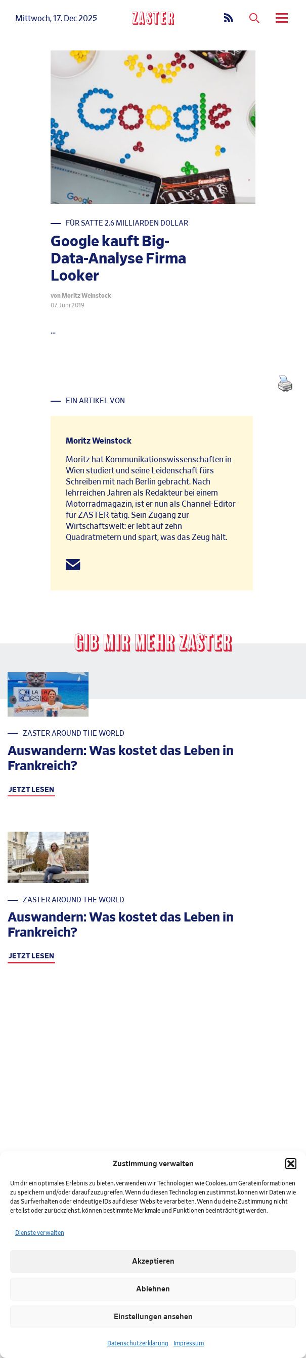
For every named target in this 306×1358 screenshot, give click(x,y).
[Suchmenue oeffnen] (254, 19)
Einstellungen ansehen (153, 1317)
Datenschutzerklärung (137, 1343)
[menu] (283, 18)
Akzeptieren (153, 1261)
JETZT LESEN (31, 789)
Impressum (188, 1343)
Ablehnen (153, 1289)
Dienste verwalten (39, 1233)
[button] (291, 1164)
